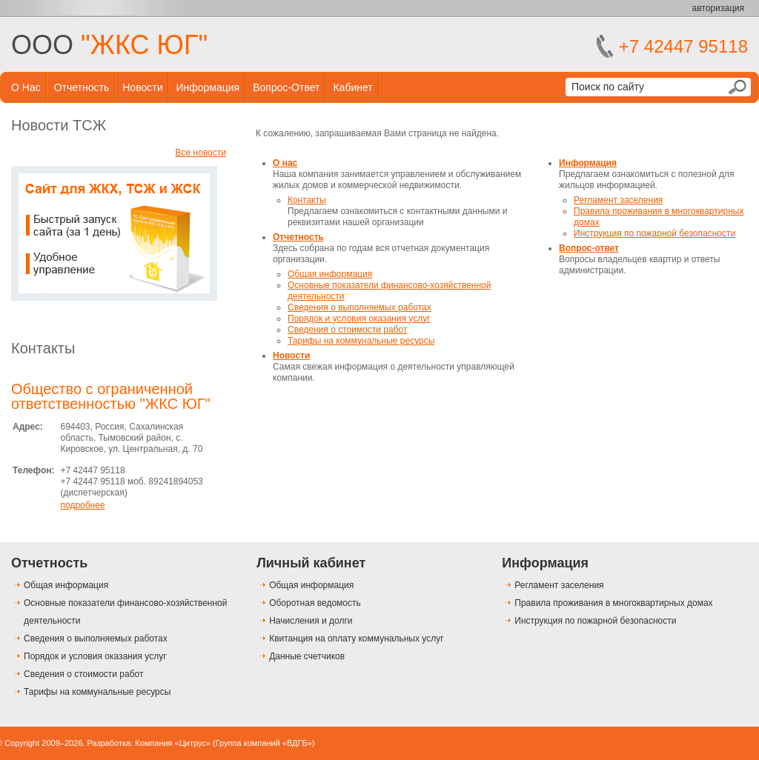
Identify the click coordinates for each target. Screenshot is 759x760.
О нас (26, 87)
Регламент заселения (618, 200)
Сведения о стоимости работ (347, 329)
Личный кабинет (310, 563)
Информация (207, 87)
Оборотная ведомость (315, 603)
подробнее (82, 505)
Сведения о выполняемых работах (359, 307)
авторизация (718, 8)
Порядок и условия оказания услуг (359, 318)
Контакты (43, 348)
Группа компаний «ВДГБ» (264, 743)
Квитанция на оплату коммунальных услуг (356, 638)
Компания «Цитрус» (173, 743)
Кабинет (352, 87)
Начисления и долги (310, 621)
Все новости (201, 152)
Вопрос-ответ (286, 87)
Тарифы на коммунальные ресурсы (361, 341)
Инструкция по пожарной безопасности (654, 233)
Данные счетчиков (307, 656)
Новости (142, 87)
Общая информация (330, 274)
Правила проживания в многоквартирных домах (613, 603)
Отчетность (82, 87)
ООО (109, 45)
